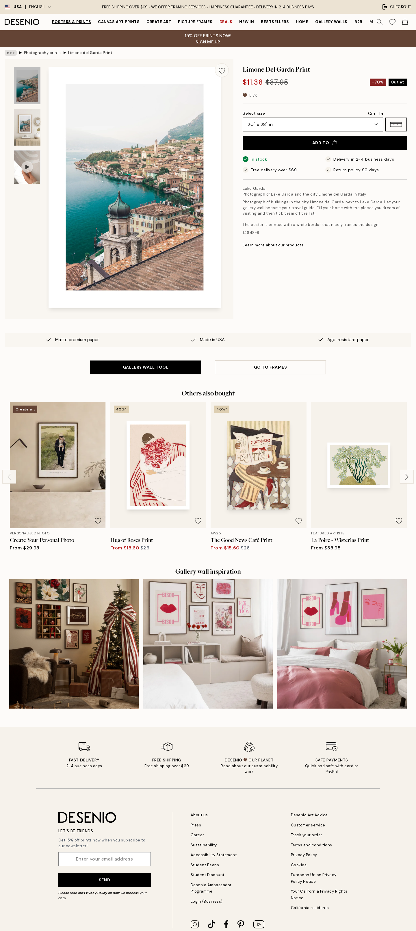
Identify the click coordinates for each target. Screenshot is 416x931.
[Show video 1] (27, 167)
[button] (396, 124)
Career (197, 834)
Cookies (299, 865)
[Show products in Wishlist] (392, 22)
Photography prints (42, 52)
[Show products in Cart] (405, 22)
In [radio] (381, 113)
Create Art (158, 21)
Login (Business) (207, 901)
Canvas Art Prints (119, 21)
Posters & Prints (71, 21)
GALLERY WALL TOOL (146, 367)
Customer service (308, 825)
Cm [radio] (371, 113)
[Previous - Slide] (9, 477)
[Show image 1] (27, 85)
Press (196, 825)
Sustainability (204, 845)
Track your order (306, 834)
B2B (358, 21)
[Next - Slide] (407, 477)
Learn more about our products (273, 245)
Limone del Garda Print (90, 52)
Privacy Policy (95, 893)
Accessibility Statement (214, 854)
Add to (324, 142)
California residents (310, 907)
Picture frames (195, 21)
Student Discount (207, 874)
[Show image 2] (27, 127)
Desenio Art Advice (309, 815)
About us (199, 815)
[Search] (379, 22)
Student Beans (205, 865)
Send (104, 879)
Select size (254, 113)
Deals (226, 21)
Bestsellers (275, 21)
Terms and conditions (311, 845)
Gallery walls (331, 21)
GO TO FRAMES (270, 367)
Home (302, 21)
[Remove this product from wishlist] (222, 70)
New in (246, 21)
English (40, 6)
